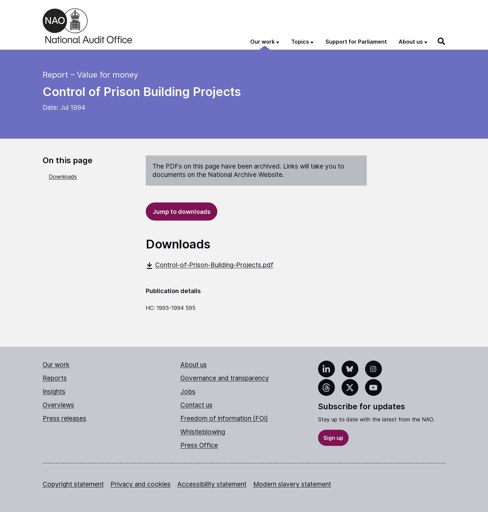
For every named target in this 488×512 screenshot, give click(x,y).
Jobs (187, 391)
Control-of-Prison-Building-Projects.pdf (209, 265)
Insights (54, 391)
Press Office (199, 445)
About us (193, 365)
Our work (56, 365)
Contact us (196, 405)
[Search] (442, 41)
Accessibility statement (212, 484)
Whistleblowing (202, 432)
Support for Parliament (356, 41)
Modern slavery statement (292, 484)
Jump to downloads (181, 211)
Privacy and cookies (140, 484)
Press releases (64, 418)
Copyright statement (73, 484)
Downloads (63, 176)
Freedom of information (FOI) (224, 418)
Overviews (58, 405)
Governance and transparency (224, 378)
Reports (55, 378)
